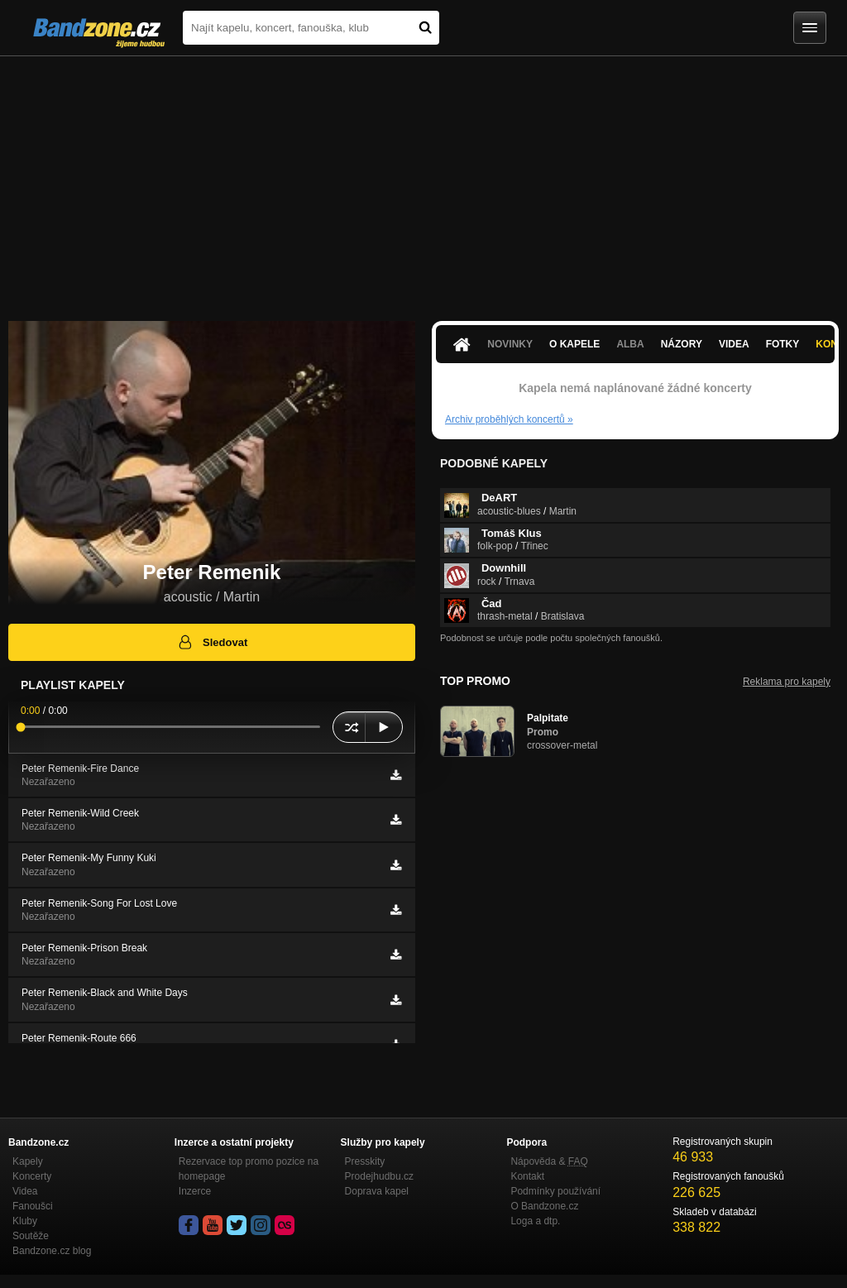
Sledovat (212, 642)
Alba (630, 344)
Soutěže (30, 1236)
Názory (681, 344)
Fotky (783, 344)
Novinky (510, 344)
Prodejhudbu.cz (379, 1176)
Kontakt (527, 1176)
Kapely (27, 1161)
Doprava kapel (377, 1191)
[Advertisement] (423, 180)
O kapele (574, 344)
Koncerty (31, 1176)
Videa (734, 344)
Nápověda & (548, 1161)
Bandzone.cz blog (51, 1251)
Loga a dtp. (535, 1221)
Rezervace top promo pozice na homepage (248, 1169)
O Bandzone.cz (544, 1206)
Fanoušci (32, 1206)
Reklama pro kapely (786, 681)
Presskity (365, 1161)
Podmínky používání (555, 1191)
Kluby (24, 1221)
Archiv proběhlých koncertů (509, 419)
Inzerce (195, 1191)
